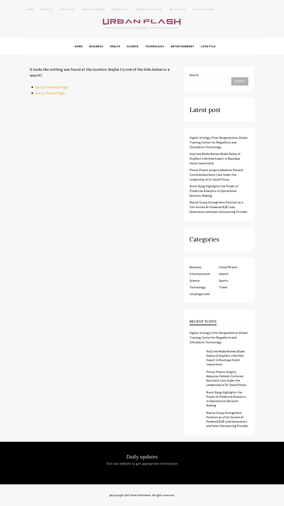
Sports (223, 280)
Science (132, 46)
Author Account (203, 9)
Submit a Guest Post (149, 9)
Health (115, 46)
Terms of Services (92, 9)
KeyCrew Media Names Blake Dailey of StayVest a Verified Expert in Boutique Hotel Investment (215, 158)
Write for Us (177, 9)
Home (30, 9)
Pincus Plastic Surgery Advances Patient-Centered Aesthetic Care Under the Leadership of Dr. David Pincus (217, 174)
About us (46, 9)
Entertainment (182, 46)
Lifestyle (208, 46)
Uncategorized (199, 294)
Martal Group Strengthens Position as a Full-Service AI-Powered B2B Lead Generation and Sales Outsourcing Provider (219, 207)
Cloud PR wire (228, 267)
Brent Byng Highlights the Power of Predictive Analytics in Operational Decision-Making (214, 191)
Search (194, 75)
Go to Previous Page (52, 87)
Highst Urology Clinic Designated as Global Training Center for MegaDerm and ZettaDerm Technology (219, 142)
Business (96, 46)
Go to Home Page (50, 92)
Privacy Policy (120, 9)
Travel (223, 287)
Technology (154, 46)
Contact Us (67, 9)
